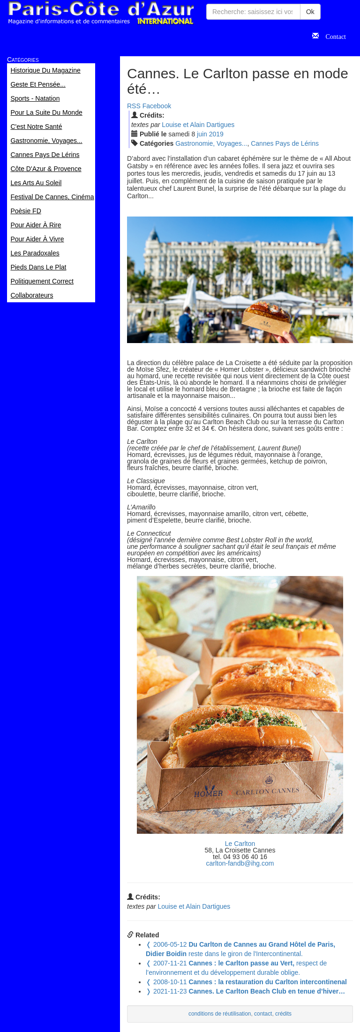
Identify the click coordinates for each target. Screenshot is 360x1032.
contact (263, 1013)
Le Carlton (240, 843)
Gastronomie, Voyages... (211, 143)
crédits (283, 1013)
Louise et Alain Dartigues (198, 124)
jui (202, 134)
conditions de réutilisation (219, 1013)
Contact (332, 35)
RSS (134, 106)
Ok (310, 11)
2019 (216, 134)
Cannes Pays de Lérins (285, 143)
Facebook (156, 106)
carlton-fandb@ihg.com (240, 863)
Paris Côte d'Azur (101, 13)
